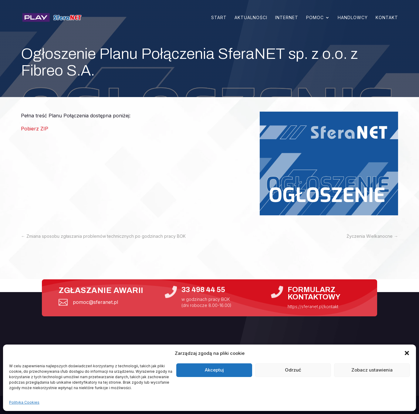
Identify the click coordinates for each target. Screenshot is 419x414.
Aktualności (251, 17)
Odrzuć (293, 370)
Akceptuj (214, 370)
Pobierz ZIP (34, 129)
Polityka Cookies (24, 402)
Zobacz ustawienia (372, 370)
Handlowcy (353, 17)
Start (219, 17)
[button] (407, 353)
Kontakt (387, 17)
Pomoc (315, 17)
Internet (286, 17)
